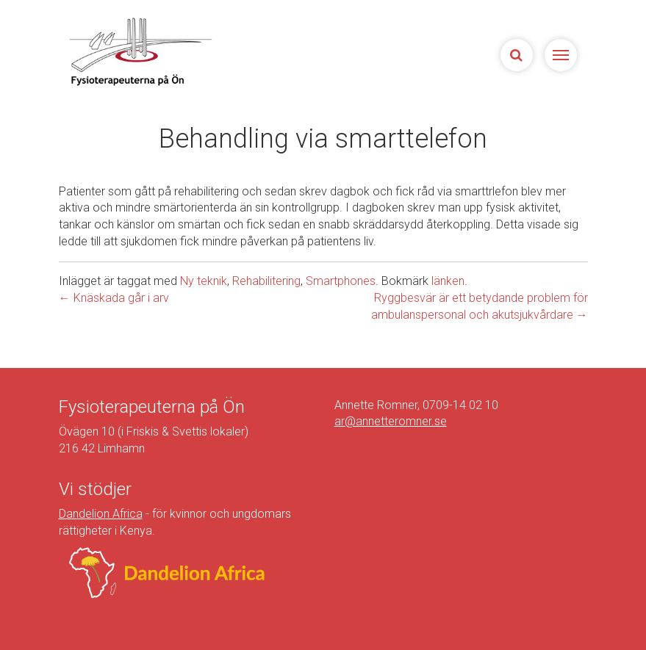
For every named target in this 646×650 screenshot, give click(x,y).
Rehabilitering (266, 281)
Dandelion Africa (101, 514)
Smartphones (341, 281)
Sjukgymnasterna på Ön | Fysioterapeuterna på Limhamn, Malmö (139, 51)
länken (447, 281)
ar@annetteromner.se (390, 421)
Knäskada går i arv (114, 298)
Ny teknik (203, 281)
